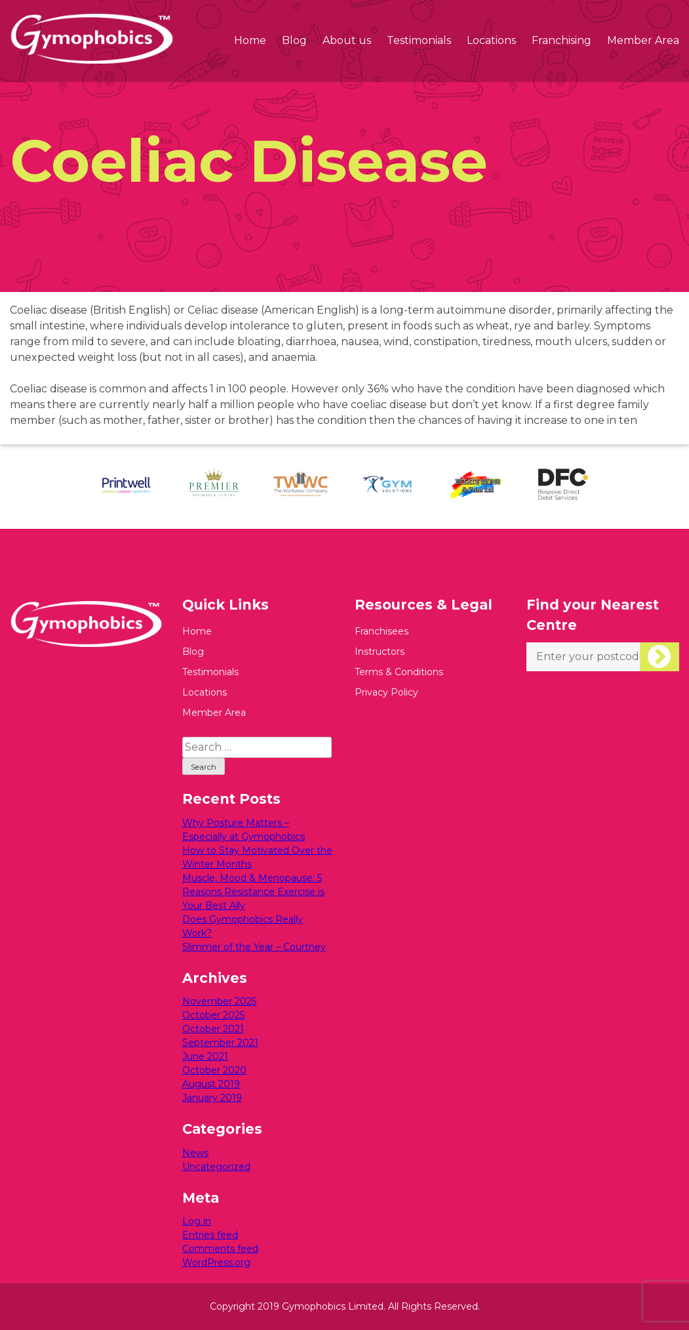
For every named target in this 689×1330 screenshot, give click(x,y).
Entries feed (210, 1235)
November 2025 (219, 1001)
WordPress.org (216, 1262)
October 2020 (214, 1070)
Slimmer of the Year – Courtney (254, 947)
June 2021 (205, 1056)
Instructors (379, 651)
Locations (491, 40)
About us (347, 40)
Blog (294, 40)
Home (250, 40)
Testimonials (419, 40)
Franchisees (381, 631)
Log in (196, 1221)
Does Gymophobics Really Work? (242, 926)
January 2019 (212, 1098)
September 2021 (220, 1043)
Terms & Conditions (399, 672)
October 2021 (213, 1029)
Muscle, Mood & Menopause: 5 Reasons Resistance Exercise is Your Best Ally (253, 891)
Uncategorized (216, 1167)
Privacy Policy (386, 692)
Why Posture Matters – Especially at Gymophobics (243, 829)
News (195, 1153)
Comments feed (220, 1249)
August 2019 (211, 1084)
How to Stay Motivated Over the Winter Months (257, 857)
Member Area (643, 40)
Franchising (561, 40)
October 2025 (213, 1015)
